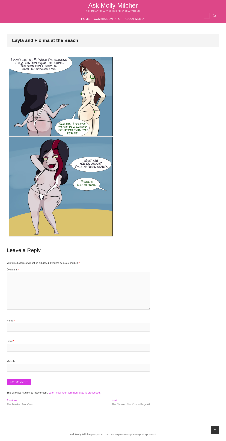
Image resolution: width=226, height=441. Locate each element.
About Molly (135, 18)
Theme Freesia (110, 434)
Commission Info (107, 18)
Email (10, 341)
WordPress (124, 434)
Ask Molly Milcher (113, 5)
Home (85, 18)
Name (11, 320)
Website (11, 361)
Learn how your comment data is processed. (75, 392)
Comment (13, 269)
